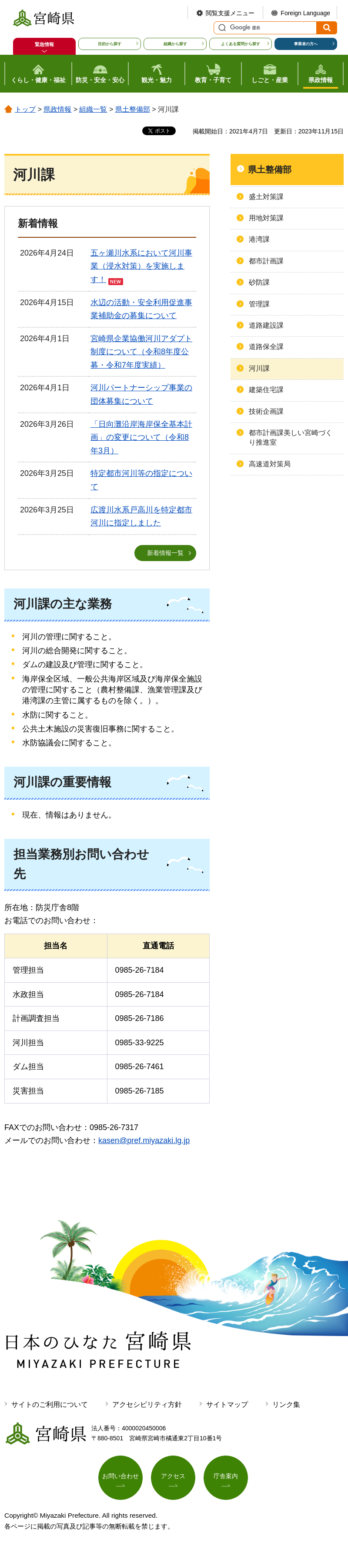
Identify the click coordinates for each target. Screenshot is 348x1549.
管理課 (259, 304)
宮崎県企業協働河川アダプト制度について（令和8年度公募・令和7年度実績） (141, 351)
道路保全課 (266, 346)
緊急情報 (44, 44)
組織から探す (175, 44)
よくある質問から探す (240, 44)
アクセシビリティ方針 (147, 1404)
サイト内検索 (221, 27)
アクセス (173, 1476)
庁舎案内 (226, 1476)
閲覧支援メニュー (230, 13)
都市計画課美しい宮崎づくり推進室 (290, 437)
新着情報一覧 (165, 552)
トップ (25, 109)
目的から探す (109, 44)
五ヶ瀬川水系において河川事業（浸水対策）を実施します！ (141, 266)
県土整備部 (132, 109)
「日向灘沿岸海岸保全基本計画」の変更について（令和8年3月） (141, 437)
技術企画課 (266, 411)
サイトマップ (227, 1404)
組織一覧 (93, 109)
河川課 (259, 368)
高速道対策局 (270, 464)
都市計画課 (266, 261)
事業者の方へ (306, 44)
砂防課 (259, 282)
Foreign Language (305, 13)
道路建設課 (266, 325)
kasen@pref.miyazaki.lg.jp (144, 1140)
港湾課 (259, 239)
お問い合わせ (120, 1476)
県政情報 (57, 109)
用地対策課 (266, 218)
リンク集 (286, 1404)
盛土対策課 (266, 196)
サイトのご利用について (49, 1404)
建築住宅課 (266, 389)
